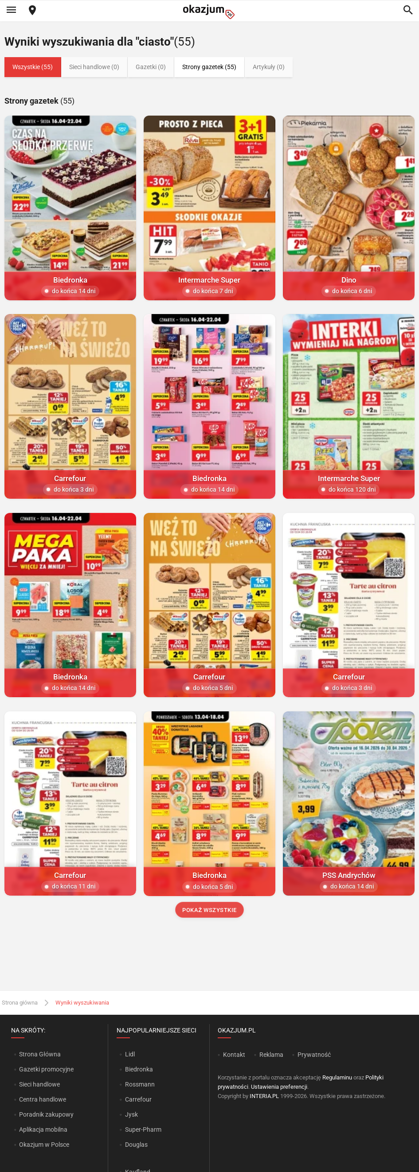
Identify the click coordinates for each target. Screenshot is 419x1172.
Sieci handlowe (39, 1084)
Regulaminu (337, 1077)
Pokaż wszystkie (209, 910)
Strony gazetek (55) (209, 66)
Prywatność (314, 1054)
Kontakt (234, 1054)
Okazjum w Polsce (44, 1144)
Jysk (131, 1114)
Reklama (271, 1054)
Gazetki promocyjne (46, 1069)
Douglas (136, 1144)
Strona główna (20, 1002)
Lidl (130, 1054)
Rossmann (140, 1084)
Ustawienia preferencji (279, 1086)
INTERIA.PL (264, 1096)
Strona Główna (39, 1054)
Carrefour (138, 1099)
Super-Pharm (143, 1129)
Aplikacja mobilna (43, 1129)
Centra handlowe (42, 1099)
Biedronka (139, 1069)
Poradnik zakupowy (46, 1114)
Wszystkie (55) (32, 66)
